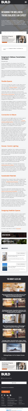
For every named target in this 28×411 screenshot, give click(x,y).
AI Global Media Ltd (19, 410)
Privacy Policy (21, 408)
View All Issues (3, 405)
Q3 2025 (2, 403)
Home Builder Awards (10, 402)
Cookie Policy (7, 408)
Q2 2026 (2, 398)
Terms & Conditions (16, 408)
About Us (20, 398)
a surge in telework (13, 87)
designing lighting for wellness (7, 165)
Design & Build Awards (11, 398)
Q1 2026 (2, 400)
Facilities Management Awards (12, 400)
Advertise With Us (21, 403)
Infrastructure (6, 235)
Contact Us (20, 400)
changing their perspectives (12, 181)
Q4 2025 (2, 402)
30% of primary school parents (7, 94)
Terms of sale (11, 408)
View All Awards (10, 405)
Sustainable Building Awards (12, 403)
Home (4, 48)
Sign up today (5, 391)
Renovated (18, 228)
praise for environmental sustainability (9, 191)
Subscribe (20, 402)
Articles (7, 48)
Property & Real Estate (8, 241)
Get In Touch (14, 382)
